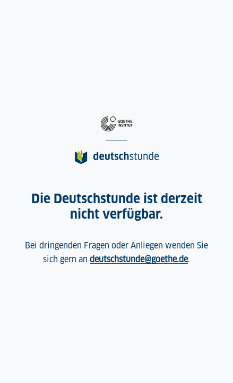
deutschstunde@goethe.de (139, 259)
